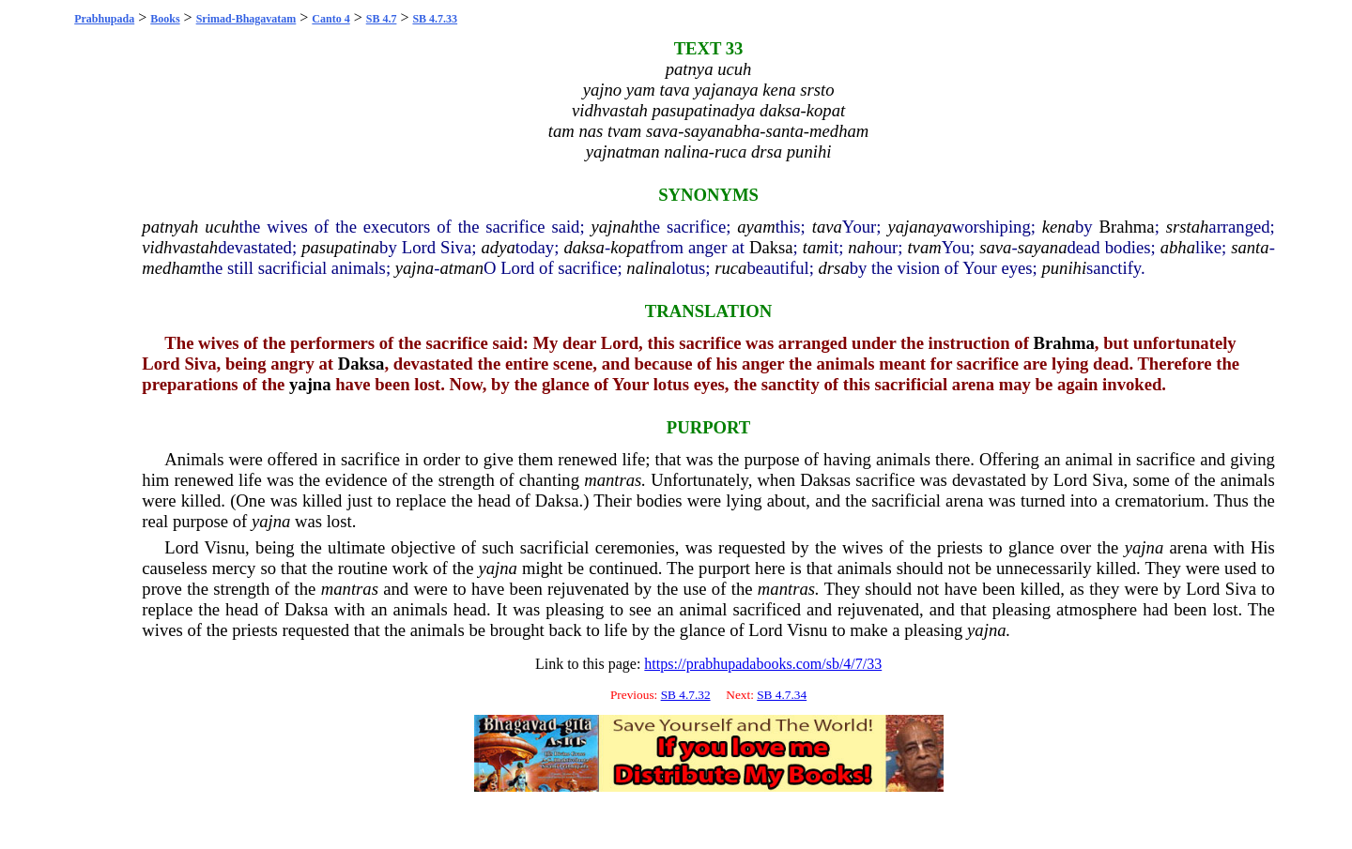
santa (1249, 247)
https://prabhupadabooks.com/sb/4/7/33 (763, 664)
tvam (924, 247)
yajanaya (919, 226)
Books (164, 18)
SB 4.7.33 (434, 18)
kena (1058, 226)
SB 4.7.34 (782, 695)
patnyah (170, 226)
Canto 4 (330, 18)
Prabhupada (104, 18)
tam (816, 247)
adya (498, 247)
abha (1177, 247)
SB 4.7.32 (686, 695)
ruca (730, 268)
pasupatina (340, 247)
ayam (756, 226)
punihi (1063, 268)
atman (461, 268)
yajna (414, 268)
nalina (648, 268)
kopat (629, 247)
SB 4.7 (381, 18)
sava (995, 247)
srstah (1187, 226)
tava (827, 226)
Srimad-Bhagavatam (246, 18)
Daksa (771, 247)
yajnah (615, 226)
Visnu (225, 547)
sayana (1043, 247)
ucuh (221, 226)
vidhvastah (180, 247)
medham (171, 268)
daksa (584, 247)
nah (861, 247)
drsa (834, 268)
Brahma (1127, 226)
